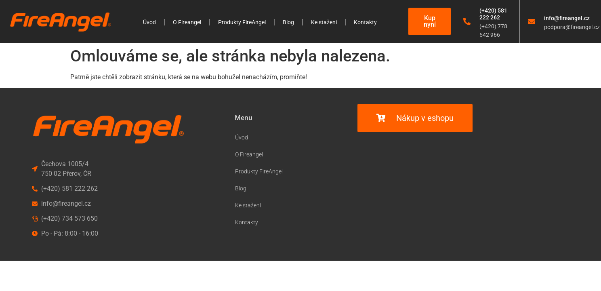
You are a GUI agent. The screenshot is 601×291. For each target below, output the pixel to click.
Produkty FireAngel (242, 22)
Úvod (149, 22)
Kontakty (365, 22)
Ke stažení (324, 22)
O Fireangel (187, 22)
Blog (288, 22)
